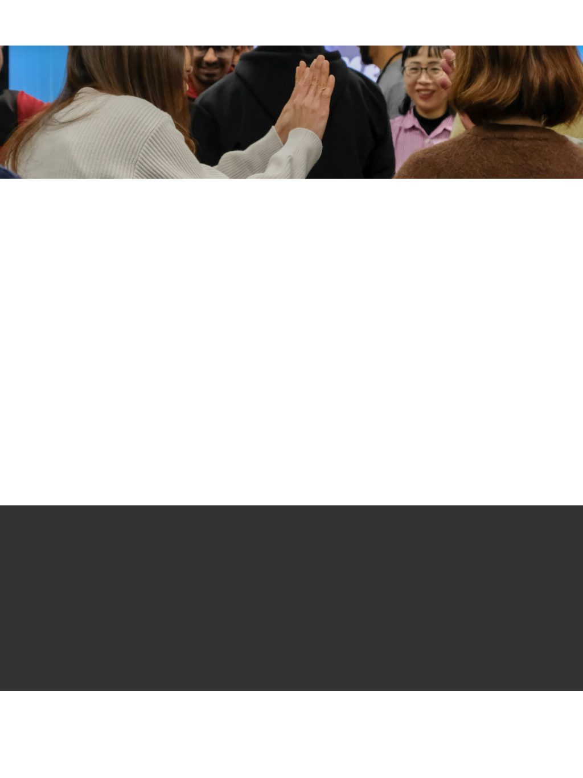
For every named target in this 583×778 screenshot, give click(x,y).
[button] (494, 23)
